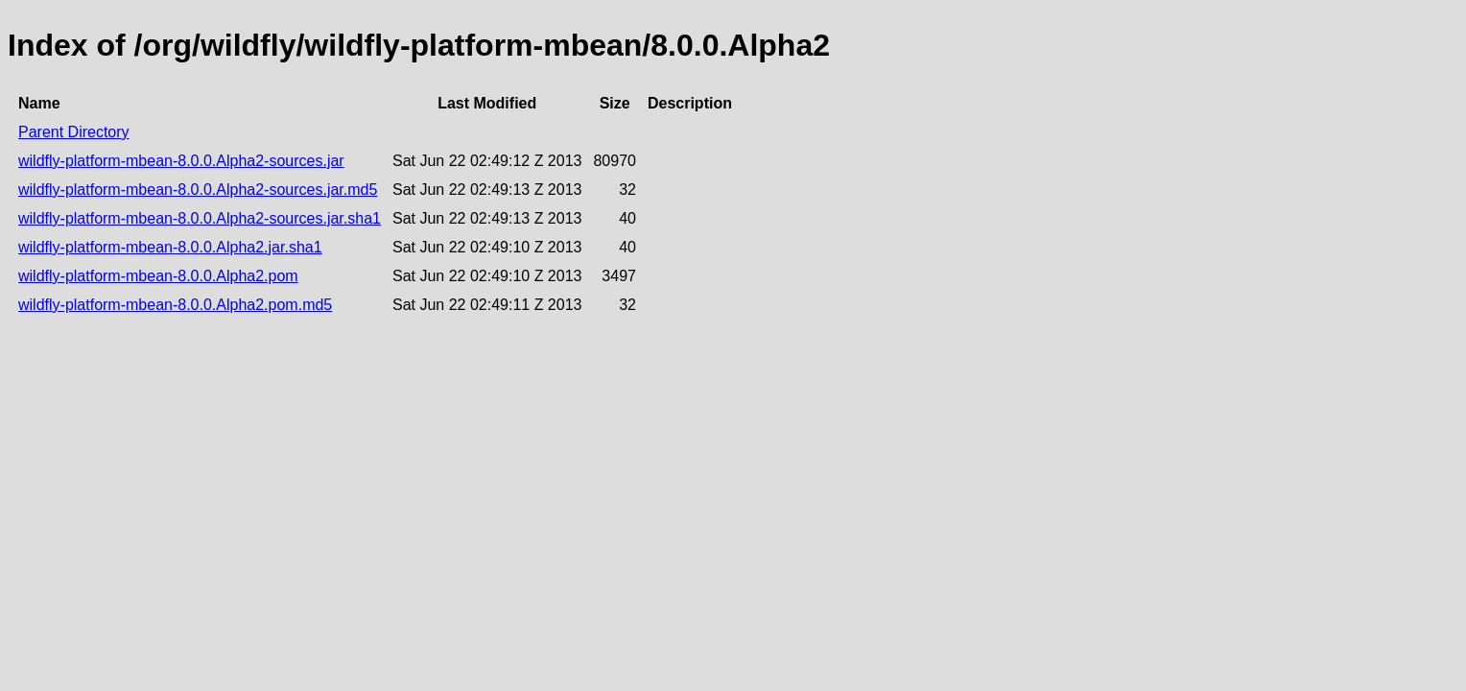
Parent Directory (74, 132)
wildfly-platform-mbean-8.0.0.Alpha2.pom (158, 276)
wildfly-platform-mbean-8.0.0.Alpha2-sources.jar (181, 161)
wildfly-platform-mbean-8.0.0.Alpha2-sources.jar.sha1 (199, 218)
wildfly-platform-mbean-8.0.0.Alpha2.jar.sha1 (170, 247)
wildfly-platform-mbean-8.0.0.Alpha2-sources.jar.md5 (197, 189)
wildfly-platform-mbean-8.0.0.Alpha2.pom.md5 (175, 305)
